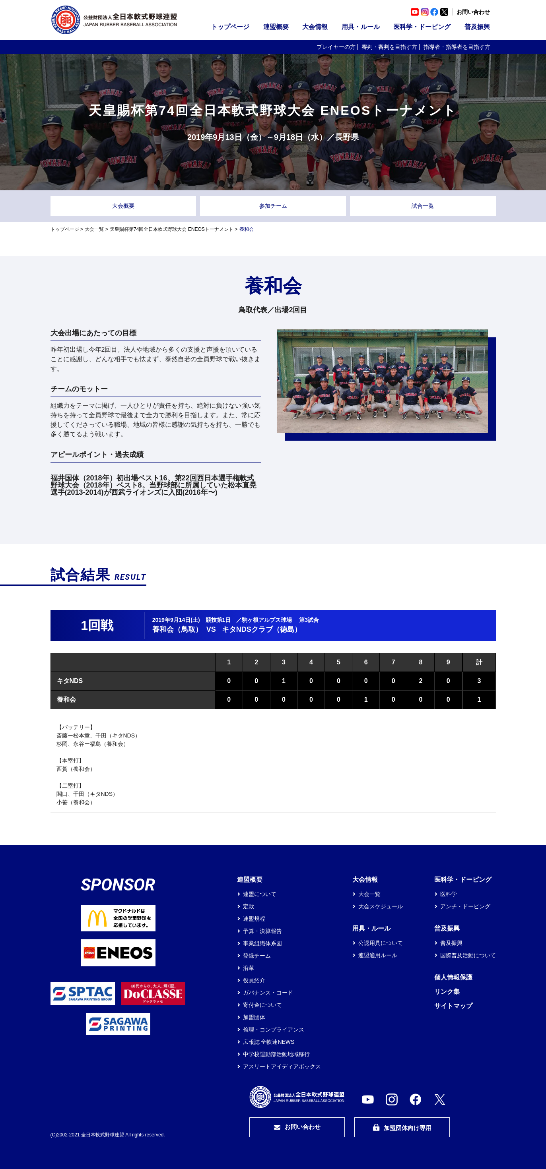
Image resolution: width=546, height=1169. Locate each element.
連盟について (259, 894)
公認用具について (380, 943)
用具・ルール (361, 26)
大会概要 (123, 206)
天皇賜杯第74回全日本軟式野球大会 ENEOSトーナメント (171, 229)
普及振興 (477, 26)
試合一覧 (423, 206)
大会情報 (315, 26)
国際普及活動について (468, 955)
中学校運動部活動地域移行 (276, 1054)
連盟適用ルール (377, 955)
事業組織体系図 (262, 943)
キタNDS (70, 680)
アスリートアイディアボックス (282, 1066)
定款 (248, 906)
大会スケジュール (380, 906)
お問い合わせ (473, 12)
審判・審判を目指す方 (389, 47)
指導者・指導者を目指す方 (457, 47)
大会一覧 (94, 229)
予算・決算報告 (262, 931)
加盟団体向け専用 (402, 1127)
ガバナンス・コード (268, 992)
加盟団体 (254, 1017)
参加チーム (273, 206)
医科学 (448, 894)
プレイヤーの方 (336, 47)
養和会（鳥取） (177, 629)
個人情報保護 (453, 977)
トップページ (230, 26)
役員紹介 (254, 980)
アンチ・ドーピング (465, 906)
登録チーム (257, 955)
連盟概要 (276, 26)
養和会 (66, 699)
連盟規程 (254, 918)
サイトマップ (453, 1006)
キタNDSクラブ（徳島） (261, 629)
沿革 (248, 968)
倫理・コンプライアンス (273, 1029)
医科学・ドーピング (422, 26)
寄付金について (262, 1005)
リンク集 (447, 991)
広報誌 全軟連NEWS (269, 1042)
